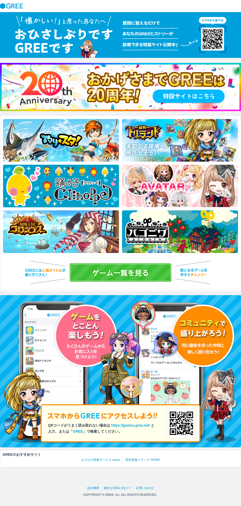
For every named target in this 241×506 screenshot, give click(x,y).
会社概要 (93, 488)
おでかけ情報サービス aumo (100, 460)
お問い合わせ (145, 488)
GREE (12, 6)
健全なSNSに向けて (117, 488)
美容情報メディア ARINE (142, 460)
